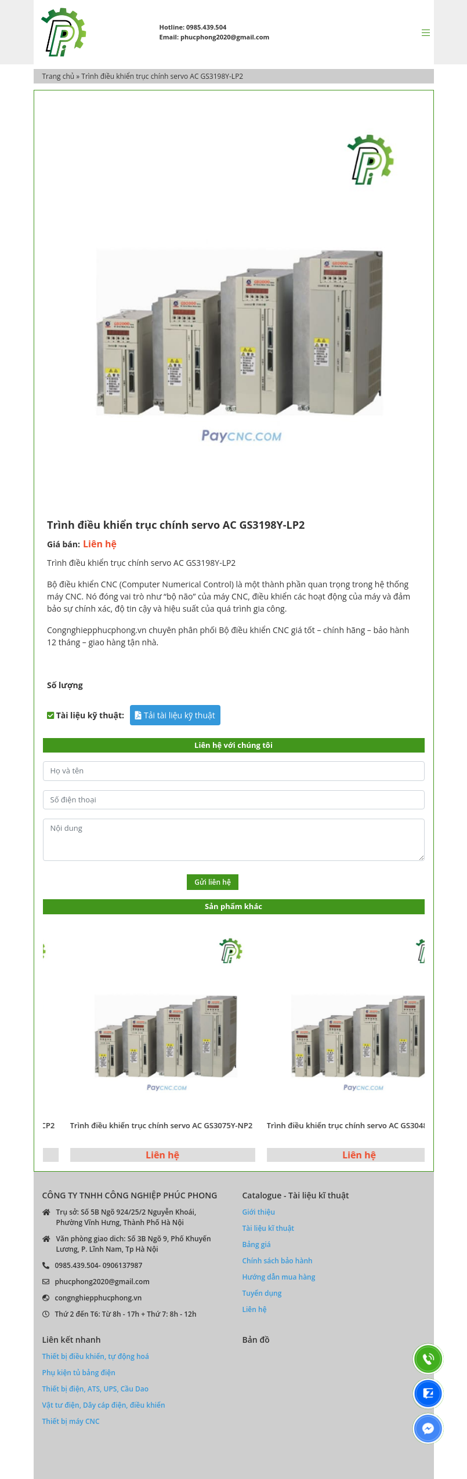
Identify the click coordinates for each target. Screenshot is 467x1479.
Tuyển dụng (262, 1293)
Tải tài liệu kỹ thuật (175, 715)
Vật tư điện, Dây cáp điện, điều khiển (103, 1405)
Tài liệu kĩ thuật (268, 1228)
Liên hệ (254, 1309)
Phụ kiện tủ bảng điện (78, 1373)
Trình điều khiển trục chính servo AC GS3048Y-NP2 (371, 1125)
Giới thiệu (259, 1212)
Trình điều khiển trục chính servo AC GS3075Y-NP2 (175, 1125)
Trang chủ (58, 76)
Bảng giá (256, 1244)
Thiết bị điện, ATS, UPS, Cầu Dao (95, 1389)
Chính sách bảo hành (277, 1261)
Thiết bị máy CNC (71, 1421)
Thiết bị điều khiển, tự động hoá (95, 1356)
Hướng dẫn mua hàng (279, 1277)
